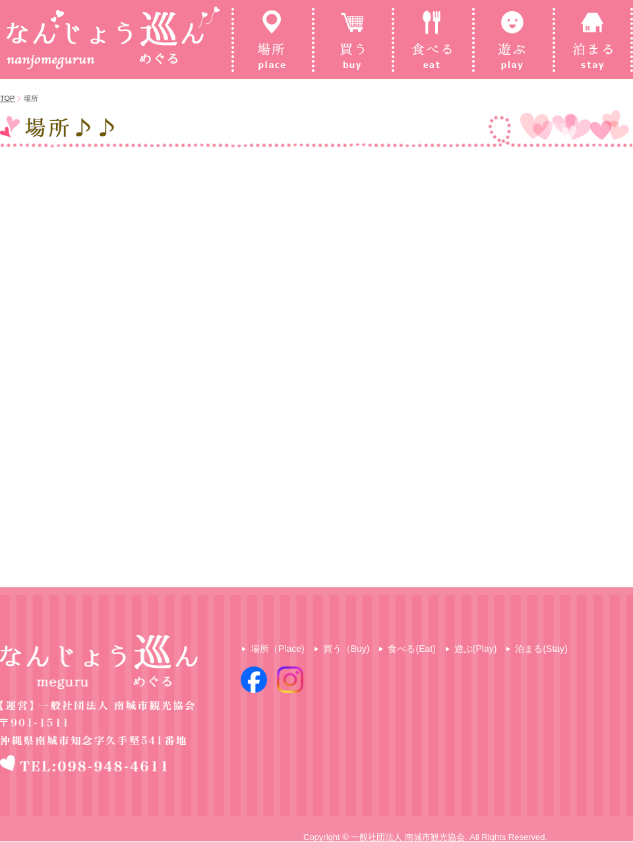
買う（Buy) (346, 648)
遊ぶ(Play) (475, 648)
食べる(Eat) (411, 648)
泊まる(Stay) (541, 648)
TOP (7, 98)
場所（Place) (278, 648)
